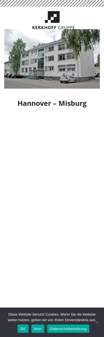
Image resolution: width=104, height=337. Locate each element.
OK (23, 329)
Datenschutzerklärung (68, 329)
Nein (38, 329)
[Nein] (97, 322)
